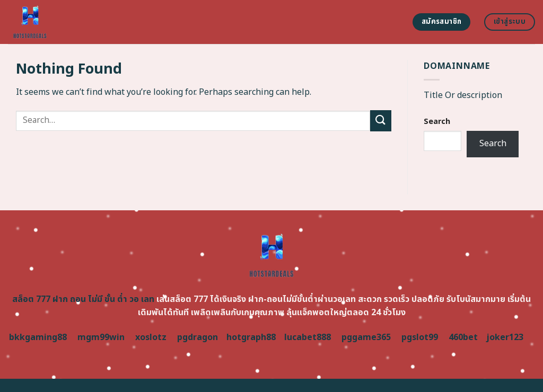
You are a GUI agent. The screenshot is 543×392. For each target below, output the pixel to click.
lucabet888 (307, 337)
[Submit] (380, 120)
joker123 (504, 337)
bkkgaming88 (38, 337)
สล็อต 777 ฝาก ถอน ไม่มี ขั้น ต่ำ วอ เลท (83, 299)
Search (437, 121)
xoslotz (151, 337)
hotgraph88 (251, 337)
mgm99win (101, 337)
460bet (463, 337)
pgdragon (197, 337)
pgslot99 (419, 337)
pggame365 (366, 337)
